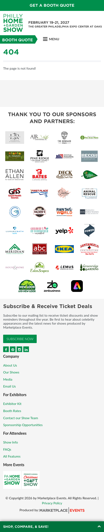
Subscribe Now (19, 339)
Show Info (10, 442)
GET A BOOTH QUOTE (52, 5)
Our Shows (11, 372)
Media (7, 379)
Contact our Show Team (20, 418)
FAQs (7, 449)
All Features (12, 456)
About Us (10, 365)
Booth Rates (12, 411)
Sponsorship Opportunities (23, 425)
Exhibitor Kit (12, 404)
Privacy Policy (52, 503)
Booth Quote (17, 40)
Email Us (9, 386)
